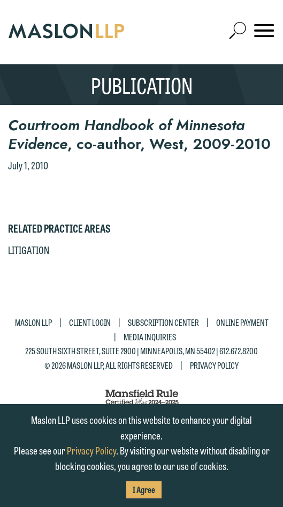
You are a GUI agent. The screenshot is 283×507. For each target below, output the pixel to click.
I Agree (144, 489)
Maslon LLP (33, 322)
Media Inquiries (150, 337)
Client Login (90, 322)
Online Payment (242, 322)
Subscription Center (163, 322)
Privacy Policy (214, 365)
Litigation (28, 249)
